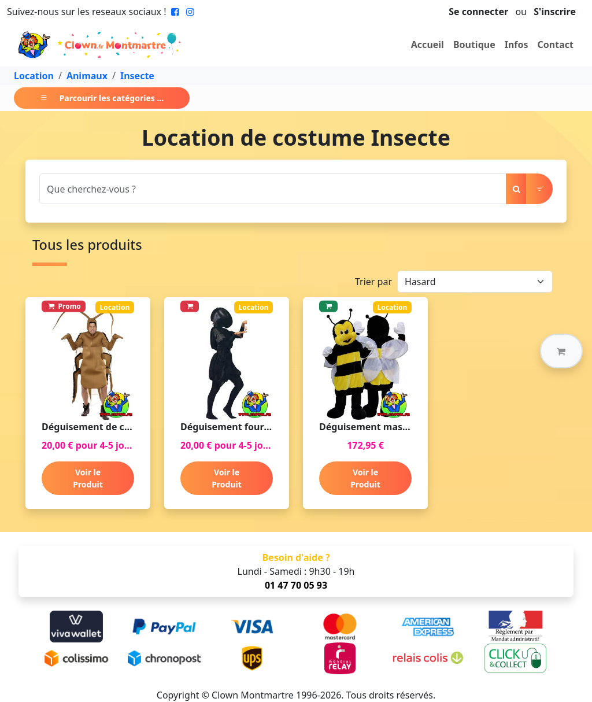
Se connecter (478, 11)
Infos (516, 44)
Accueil (427, 44)
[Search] (272, 188)
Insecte (137, 75)
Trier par (373, 281)
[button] (561, 351)
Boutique (474, 44)
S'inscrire (555, 11)
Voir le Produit (88, 478)
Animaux (87, 75)
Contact (556, 44)
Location (34, 75)
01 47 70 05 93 (296, 585)
